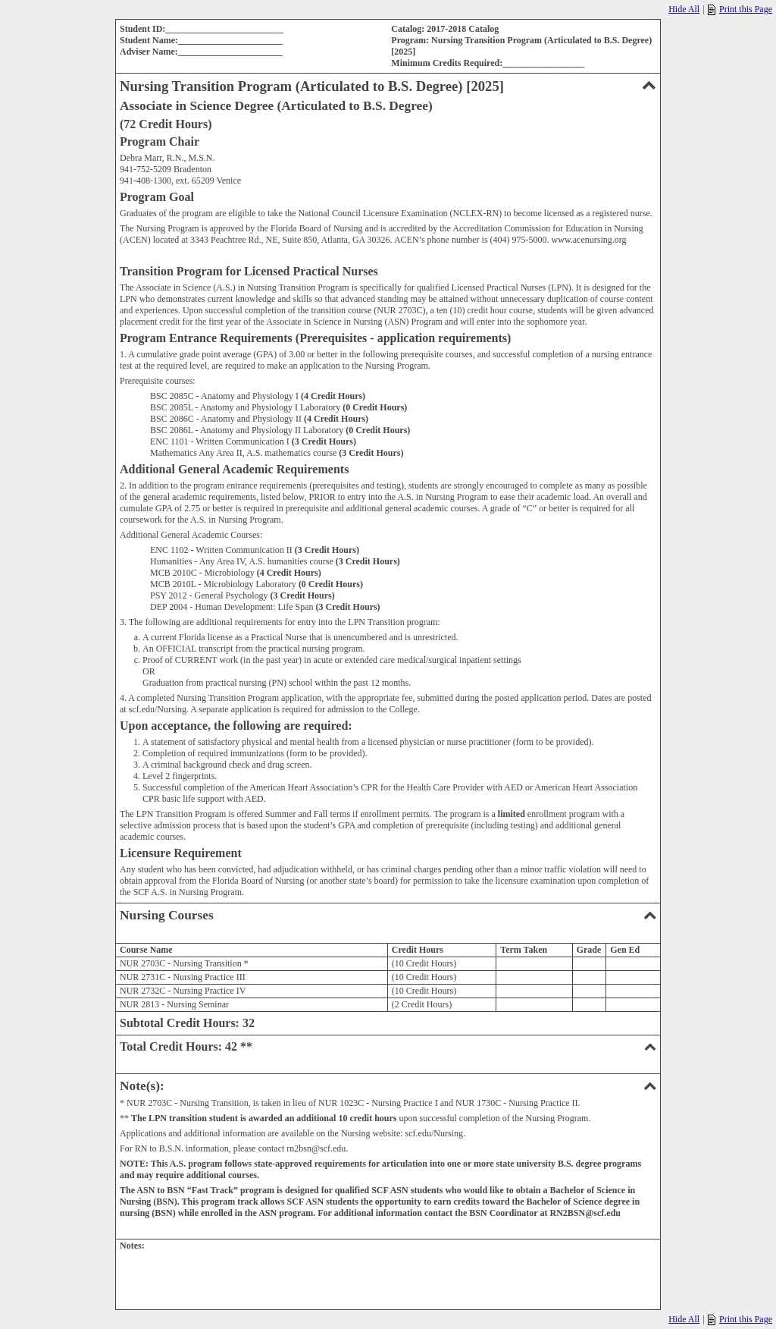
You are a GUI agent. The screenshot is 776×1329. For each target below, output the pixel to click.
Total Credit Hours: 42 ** (388, 1046)
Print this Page (740, 9)
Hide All (683, 9)
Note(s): (388, 1086)
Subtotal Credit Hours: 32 (187, 1022)
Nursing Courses (388, 915)
